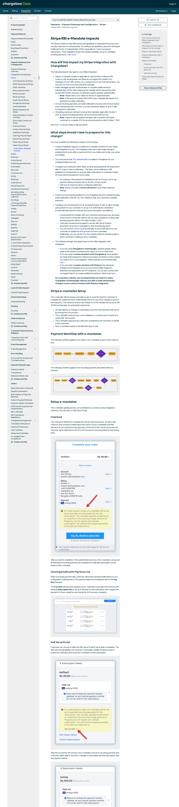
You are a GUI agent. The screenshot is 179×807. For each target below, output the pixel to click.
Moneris (14, 252)
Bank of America (17, 215)
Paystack (14, 280)
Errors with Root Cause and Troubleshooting (21, 359)
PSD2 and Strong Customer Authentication (22, 407)
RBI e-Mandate (17, 412)
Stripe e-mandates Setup (151, 52)
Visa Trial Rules (17, 430)
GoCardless (15, 167)
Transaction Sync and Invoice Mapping (19, 339)
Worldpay (15, 200)
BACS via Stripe (19, 94)
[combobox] (23, 18)
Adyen (13, 154)
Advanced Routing (18, 302)
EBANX (14, 225)
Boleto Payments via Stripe (21, 111)
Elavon (13, 256)
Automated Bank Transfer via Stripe (23, 116)
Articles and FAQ (19, 58)
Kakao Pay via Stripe (21, 145)
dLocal (13, 212)
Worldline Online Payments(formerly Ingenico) (18, 194)
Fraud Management (18, 349)
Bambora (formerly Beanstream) (18, 238)
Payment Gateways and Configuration (80, 24)
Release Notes (17, 29)
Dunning (14, 311)
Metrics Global (17, 274)
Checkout (147, 64)
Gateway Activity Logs (19, 376)
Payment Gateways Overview (18, 70)
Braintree (14, 157)
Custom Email (78, 229)
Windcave (15, 271)
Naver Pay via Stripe (20, 142)
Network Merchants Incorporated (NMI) (19, 260)
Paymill (14, 234)
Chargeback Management (21, 421)
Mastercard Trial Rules (19, 433)
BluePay (14, 228)
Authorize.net (16, 160)
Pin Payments (16, 249)
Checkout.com (16, 173)
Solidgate (15, 218)
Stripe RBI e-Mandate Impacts (22, 149)
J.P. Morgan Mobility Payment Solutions (19, 204)
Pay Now (66, 85)
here (57, 125)
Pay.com (14, 221)
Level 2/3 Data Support (20, 292)
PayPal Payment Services (21, 163)
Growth (48, 11)
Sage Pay (14, 231)
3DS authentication (80, 159)
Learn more (71, 54)
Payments (26, 11)
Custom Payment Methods (21, 400)
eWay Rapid (15, 264)
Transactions (16, 373)
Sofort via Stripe (19, 126)
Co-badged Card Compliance (17, 437)
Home (5, 11)
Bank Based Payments (19, 48)
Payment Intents (17, 369)
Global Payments (17, 186)
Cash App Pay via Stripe (22, 136)
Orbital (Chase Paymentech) (22, 246)
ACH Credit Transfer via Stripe (22, 122)
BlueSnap (14, 179)
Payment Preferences (19, 427)
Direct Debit (16, 45)
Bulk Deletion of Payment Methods (21, 396)
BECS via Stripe (19, 97)
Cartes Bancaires (19, 107)
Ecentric (14, 267)
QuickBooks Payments (20, 189)
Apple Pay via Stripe (21, 100)
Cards (13, 42)
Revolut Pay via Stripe (21, 139)
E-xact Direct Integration (21, 243)
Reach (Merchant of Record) (22, 388)
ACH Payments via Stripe (23, 81)
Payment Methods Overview (22, 39)
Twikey (13, 209)
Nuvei (13, 277)
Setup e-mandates (149, 61)
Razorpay (14, 170)
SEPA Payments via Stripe (23, 84)
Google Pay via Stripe (21, 103)
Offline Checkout (17, 323)
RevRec (37, 11)
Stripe (13, 78)
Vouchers (14, 55)
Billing (15, 11)
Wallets (14, 51)
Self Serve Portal (150, 73)
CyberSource (16, 183)
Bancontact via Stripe (21, 91)
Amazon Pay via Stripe (21, 129)
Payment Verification (19, 391)
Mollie (13, 176)
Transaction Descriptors (20, 424)
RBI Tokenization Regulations (17, 416)
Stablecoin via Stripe (21, 132)
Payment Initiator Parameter (22, 403)
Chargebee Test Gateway (21, 75)
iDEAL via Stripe (19, 87)
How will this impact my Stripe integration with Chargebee (151, 40)
